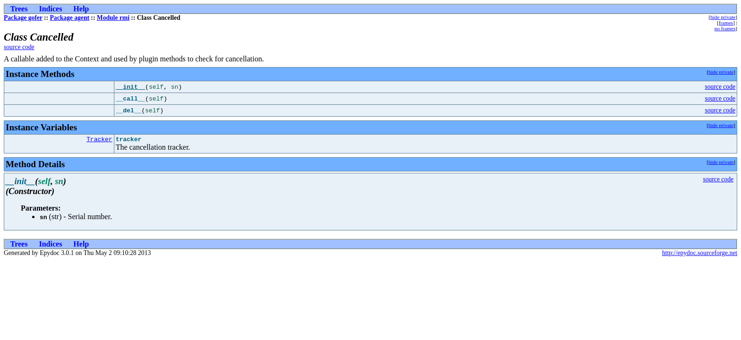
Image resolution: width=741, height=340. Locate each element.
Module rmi (113, 17)
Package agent (69, 17)
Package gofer (23, 17)
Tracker (99, 140)
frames (726, 23)
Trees (19, 9)
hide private (722, 17)
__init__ (130, 87)
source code (19, 47)
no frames (725, 28)
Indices (50, 9)
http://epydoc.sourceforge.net (699, 254)
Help (81, 9)
